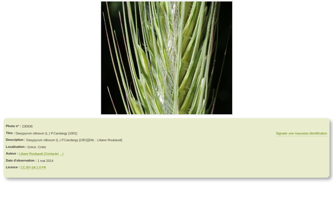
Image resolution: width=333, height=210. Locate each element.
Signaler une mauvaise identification (301, 133)
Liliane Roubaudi (31, 153)
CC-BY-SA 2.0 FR (33, 167)
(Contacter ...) (54, 153)
